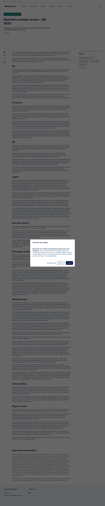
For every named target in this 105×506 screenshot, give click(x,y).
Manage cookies (51, 263)
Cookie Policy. (52, 256)
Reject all (61, 263)
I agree (69, 263)
